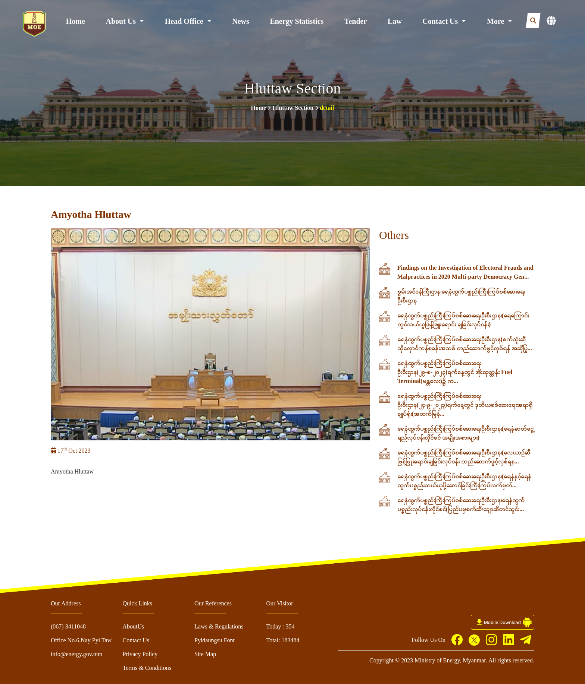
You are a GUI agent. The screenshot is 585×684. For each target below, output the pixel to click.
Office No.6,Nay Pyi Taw (81, 640)
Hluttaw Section (292, 108)
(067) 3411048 (68, 626)
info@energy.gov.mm (77, 654)
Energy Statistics (296, 21)
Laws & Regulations (219, 626)
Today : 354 (280, 626)
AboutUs (133, 626)
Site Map (205, 654)
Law (395, 21)
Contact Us (136, 640)
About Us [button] (122, 21)
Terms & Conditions (147, 668)
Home (75, 21)
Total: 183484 (283, 640)
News (240, 21)
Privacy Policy (140, 654)
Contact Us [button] (441, 21)
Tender (355, 21)
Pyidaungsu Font (214, 640)
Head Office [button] (185, 21)
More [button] (496, 21)
